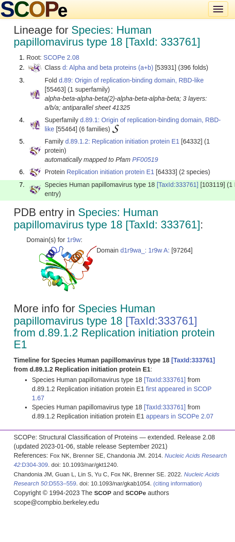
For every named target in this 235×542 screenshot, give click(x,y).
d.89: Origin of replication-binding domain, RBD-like (131, 80)
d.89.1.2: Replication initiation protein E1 (122, 141)
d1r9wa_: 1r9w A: (144, 250)
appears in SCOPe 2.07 (180, 416)
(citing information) (177, 483)
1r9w (74, 239)
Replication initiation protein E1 (110, 172)
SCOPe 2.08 (61, 57)
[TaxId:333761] (178, 184)
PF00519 (145, 159)
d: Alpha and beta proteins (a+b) (107, 67)
